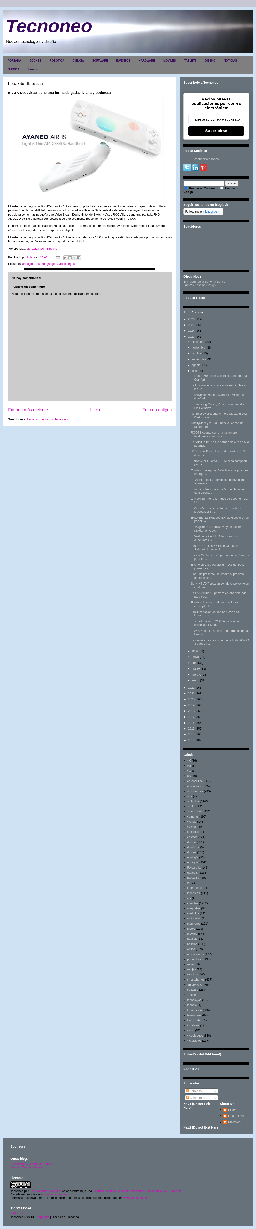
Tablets (191, 994)
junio (195, 651)
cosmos (192, 837)
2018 (191, 711)
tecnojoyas (194, 1000)
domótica (193, 847)
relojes (191, 969)
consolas (193, 831)
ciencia (191, 821)
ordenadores (195, 954)
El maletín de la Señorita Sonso (204, 281)
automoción (194, 811)
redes (191, 964)
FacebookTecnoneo (206, 159)
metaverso (194, 918)
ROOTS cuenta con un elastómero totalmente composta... (214, 434)
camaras (193, 816)
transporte (194, 1020)
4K (189, 760)
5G (189, 765)
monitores (193, 923)
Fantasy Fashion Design (199, 285)
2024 (191, 330)
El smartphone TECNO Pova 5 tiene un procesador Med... (217, 623)
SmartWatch (195, 984)
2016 (191, 722)
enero (195, 680)
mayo (195, 657)
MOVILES (169, 60)
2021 (191, 693)
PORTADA (14, 60)
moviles (192, 933)
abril (194, 663)
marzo (196, 668)
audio (190, 806)
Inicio (95, 410)
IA (188, 882)
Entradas (194, 1091)
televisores (194, 1015)
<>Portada (17, 1213)
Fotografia (194, 867)
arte (189, 796)
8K (189, 775)
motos (191, 928)
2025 (191, 325)
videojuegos (67, 264)
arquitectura (195, 791)
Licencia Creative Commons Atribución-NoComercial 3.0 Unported (137, 1191)
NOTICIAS (230, 60)
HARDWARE (147, 60)
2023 (191, 336)
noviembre (199, 347)
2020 (191, 699)
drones (191, 852)
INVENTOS (123, 60)
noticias (192, 944)
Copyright (42, 1217)
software (192, 989)
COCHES (35, 60)
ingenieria (193, 893)
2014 (191, 734)
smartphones (195, 979)
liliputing (51, 248)
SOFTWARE (100, 60)
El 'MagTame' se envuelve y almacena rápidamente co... (216, 528)
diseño (40, 264)
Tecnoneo (49, 26)
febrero (196, 674)
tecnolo (192, 1005)
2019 (191, 705)
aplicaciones (195, 786)
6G (189, 770)
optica (191, 949)
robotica (192, 974)
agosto (196, 365)
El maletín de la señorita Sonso (31, 1164)
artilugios (28, 264)
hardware (193, 877)
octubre (197, 353)
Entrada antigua (157, 410)
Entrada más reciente (28, 410)
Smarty (32, 69)
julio (194, 370)
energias (193, 862)
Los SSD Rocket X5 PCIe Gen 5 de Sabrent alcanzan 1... (214, 547)
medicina (193, 913)
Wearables (194, 1040)
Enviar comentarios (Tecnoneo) (47, 419)
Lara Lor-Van (236, 1115)
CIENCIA (78, 60)
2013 (191, 740)
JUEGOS (13, 69)
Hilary (232, 1109)
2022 (191, 687)
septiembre (199, 359)
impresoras (194, 887)
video (190, 1030)
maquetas (193, 908)
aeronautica (195, 781)
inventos (192, 903)
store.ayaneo (35, 248)
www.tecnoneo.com (55, 1194)
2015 (191, 728)
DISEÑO (210, 60)
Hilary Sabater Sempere (45, 1191)
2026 (191, 319)
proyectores (195, 959)
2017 (191, 716)
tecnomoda (194, 1010)
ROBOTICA (57, 60)
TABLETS (190, 60)
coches (191, 826)
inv (189, 898)
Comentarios (196, 1097)
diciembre (198, 341)
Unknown (234, 1122)
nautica (192, 938)
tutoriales (193, 1025)
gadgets (51, 264)
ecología (192, 857)
